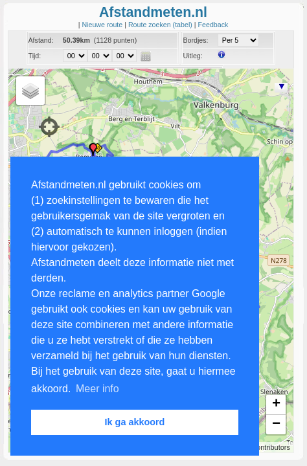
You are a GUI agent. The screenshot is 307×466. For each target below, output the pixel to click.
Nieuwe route (103, 24)
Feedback (213, 24)
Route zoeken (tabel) (161, 24)
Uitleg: (192, 56)
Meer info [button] (97, 388)
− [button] (276, 424)
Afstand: (41, 40)
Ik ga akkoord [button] (135, 422)
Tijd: (34, 56)
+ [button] (276, 404)
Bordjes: (195, 40)
